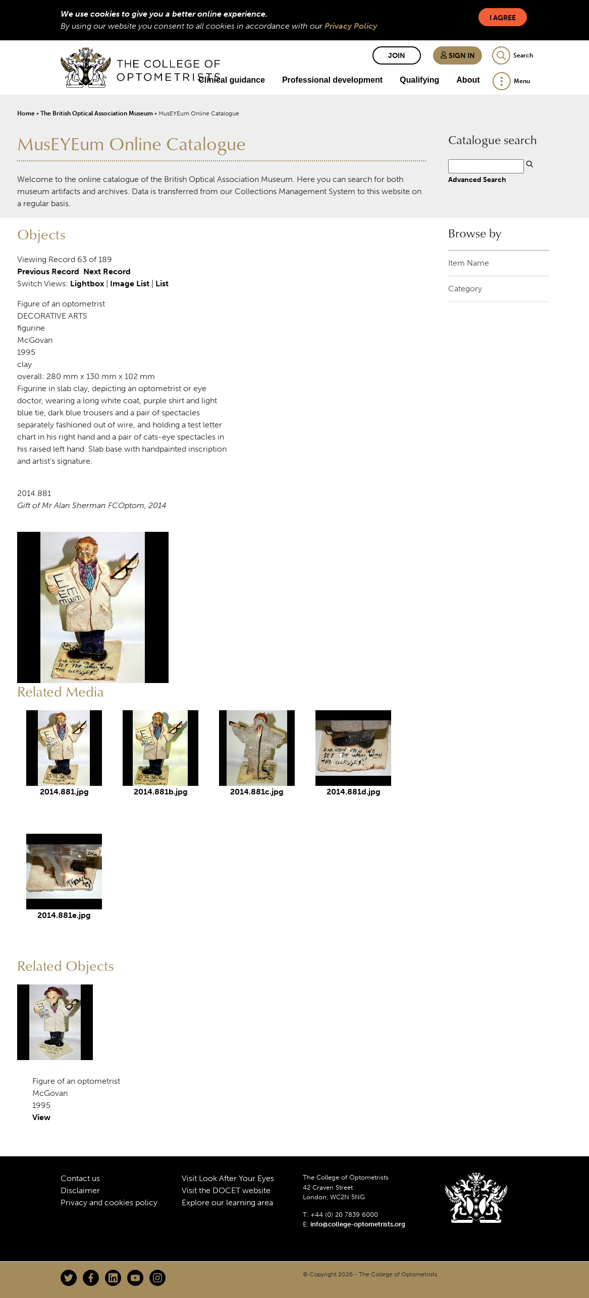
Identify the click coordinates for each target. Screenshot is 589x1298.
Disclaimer (80, 1190)
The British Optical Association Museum (96, 113)
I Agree (503, 18)
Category (465, 288)
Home (26, 113)
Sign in (457, 55)
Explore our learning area (227, 1202)
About (467, 80)
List (162, 283)
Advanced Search (477, 179)
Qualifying (419, 80)
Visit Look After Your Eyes (228, 1178)
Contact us (80, 1178)
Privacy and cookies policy (109, 1202)
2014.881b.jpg (161, 791)
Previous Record (48, 271)
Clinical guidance (231, 80)
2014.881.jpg (64, 791)
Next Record (107, 271)
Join (396, 55)
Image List (129, 283)
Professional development (332, 80)
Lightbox (87, 283)
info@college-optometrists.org (357, 1224)
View (41, 1117)
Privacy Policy (351, 26)
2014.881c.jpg (257, 791)
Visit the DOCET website (226, 1190)
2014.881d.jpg (354, 791)
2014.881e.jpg (64, 915)
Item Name (468, 263)
